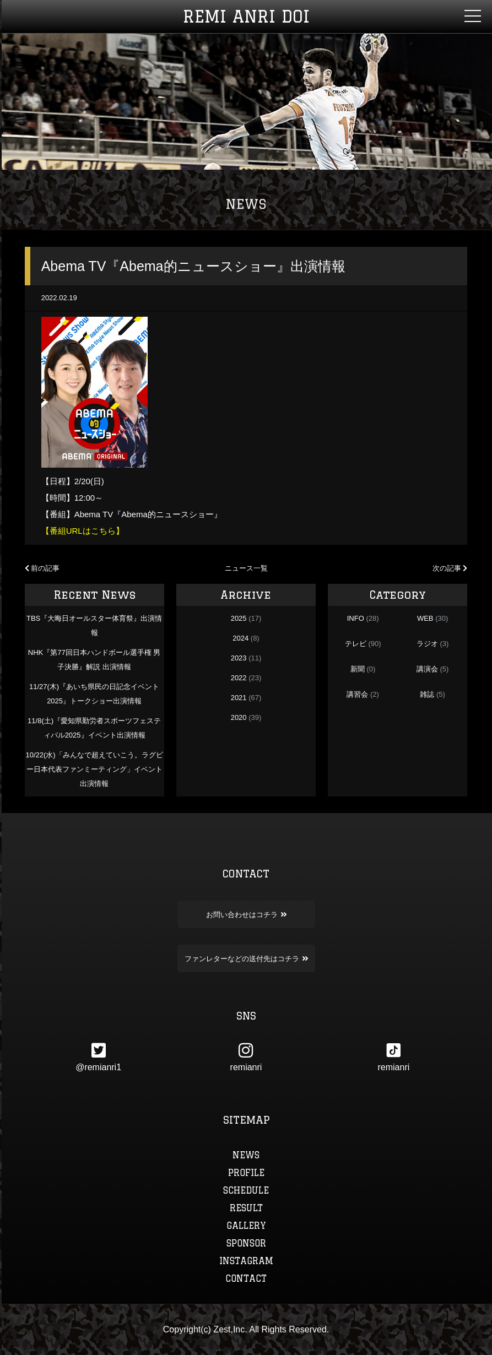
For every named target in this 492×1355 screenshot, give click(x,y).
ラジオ (427, 643)
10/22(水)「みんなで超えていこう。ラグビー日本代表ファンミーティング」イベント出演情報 (94, 769)
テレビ (355, 643)
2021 (239, 697)
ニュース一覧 (246, 568)
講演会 (427, 669)
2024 (240, 638)
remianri (246, 1057)
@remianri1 (98, 1057)
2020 (239, 717)
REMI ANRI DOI (246, 16)
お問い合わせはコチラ (246, 914)
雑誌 (427, 694)
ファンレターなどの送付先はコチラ (246, 958)
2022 (239, 678)
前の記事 (42, 568)
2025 (239, 618)
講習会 (357, 694)
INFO (355, 618)
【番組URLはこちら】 (82, 530)
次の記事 (450, 568)
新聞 (357, 669)
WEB (425, 618)
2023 (239, 658)
